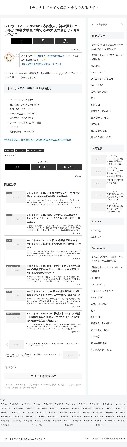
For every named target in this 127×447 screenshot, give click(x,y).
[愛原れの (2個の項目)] (88, 426)
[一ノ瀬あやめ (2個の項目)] (28, 417)
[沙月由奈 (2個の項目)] (79, 430)
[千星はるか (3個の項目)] (95, 409)
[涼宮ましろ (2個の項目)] (77, 421)
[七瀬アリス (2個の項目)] (41, 417)
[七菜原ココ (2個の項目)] (31, 421)
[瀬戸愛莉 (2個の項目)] (65, 421)
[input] (107, 24)
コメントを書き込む (43, 381)
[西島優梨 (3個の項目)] (48, 409)
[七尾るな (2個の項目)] (99, 421)
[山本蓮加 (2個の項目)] (122, 426)
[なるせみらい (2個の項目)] (7, 421)
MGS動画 (9, 150)
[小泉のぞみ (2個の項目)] (121, 413)
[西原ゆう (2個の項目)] (53, 417)
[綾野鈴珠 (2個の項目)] (86, 417)
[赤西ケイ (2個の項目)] (30, 413)
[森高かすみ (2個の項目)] (53, 421)
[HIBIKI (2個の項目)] (42, 421)
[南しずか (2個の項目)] (16, 417)
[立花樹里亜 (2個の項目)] (75, 417)
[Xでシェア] (30, 41)
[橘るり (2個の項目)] (67, 426)
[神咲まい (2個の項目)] (99, 426)
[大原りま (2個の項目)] (77, 426)
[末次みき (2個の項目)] (54, 413)
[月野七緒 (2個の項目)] (28, 426)
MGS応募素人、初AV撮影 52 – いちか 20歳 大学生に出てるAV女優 (37, 139)
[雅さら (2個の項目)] (38, 426)
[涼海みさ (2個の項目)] (15, 430)
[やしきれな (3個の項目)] (121, 409)
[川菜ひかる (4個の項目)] (27, 409)
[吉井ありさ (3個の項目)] (71, 409)
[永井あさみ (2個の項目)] (42, 413)
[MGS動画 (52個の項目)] (14, 409)
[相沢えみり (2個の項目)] (88, 413)
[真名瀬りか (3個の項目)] (108, 409)
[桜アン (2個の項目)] (109, 413)
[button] (43, 41)
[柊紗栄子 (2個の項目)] (109, 417)
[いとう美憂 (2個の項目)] (47, 430)
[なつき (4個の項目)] (37, 409)
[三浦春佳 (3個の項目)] (83, 409)
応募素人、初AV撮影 (35, 150)
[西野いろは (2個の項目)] (111, 430)
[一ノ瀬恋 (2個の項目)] (110, 421)
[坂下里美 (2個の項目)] (121, 421)
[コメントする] (56, 41)
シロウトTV (20, 150)
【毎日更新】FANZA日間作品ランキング (41, 64)
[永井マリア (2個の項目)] (110, 426)
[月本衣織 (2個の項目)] (76, 413)
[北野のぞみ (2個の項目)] (6, 426)
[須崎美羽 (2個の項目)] (5, 417)
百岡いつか (9, 156)
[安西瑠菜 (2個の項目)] (65, 413)
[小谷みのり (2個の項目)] (121, 417)
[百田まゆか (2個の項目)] (19, 413)
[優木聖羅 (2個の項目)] (99, 413)
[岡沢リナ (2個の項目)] (19, 421)
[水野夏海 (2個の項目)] (63, 417)
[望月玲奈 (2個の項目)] (17, 426)
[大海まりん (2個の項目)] (6, 413)
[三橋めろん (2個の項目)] (98, 417)
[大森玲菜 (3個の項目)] (59, 409)
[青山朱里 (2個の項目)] (57, 426)
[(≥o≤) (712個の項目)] (4, 409)
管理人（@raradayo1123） (52, 56)
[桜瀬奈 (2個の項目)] (47, 426)
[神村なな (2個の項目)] (88, 421)
